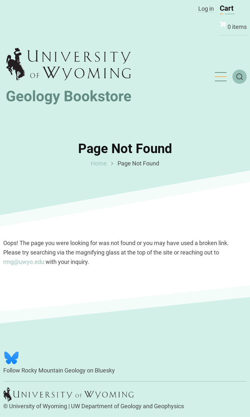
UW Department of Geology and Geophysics (127, 406)
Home (99, 163)
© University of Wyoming (35, 406)
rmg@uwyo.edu (23, 261)
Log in (206, 8)
